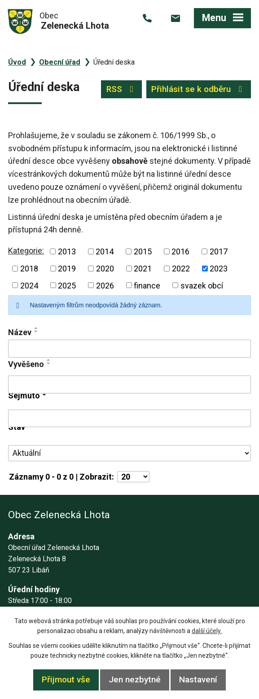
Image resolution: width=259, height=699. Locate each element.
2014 (105, 251)
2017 (219, 251)
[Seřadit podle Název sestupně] (36, 331)
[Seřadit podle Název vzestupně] (36, 328)
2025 (67, 285)
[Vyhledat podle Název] (129, 349)
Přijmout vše (66, 679)
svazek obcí (201, 285)
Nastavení (198, 679)
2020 (105, 268)
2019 (67, 268)
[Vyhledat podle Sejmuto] (129, 419)
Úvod (17, 62)
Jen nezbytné (135, 679)
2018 (29, 268)
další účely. (207, 630)
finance (147, 285)
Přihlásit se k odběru (198, 89)
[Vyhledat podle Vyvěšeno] (129, 384)
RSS (121, 89)
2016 (180, 251)
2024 (29, 285)
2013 (67, 251)
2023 (219, 268)
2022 (181, 268)
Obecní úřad (59, 62)
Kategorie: (26, 250)
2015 (143, 251)
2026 (105, 285)
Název (19, 332)
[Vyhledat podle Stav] (129, 453)
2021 (143, 268)
